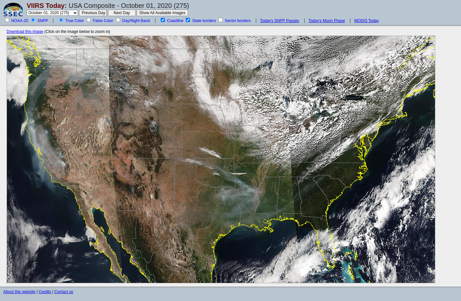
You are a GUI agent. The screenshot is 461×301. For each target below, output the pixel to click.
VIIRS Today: (47, 5)
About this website (19, 291)
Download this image (25, 31)
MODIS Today (366, 20)
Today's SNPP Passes (279, 20)
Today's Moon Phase (327, 20)
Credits (45, 291)
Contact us (63, 291)
